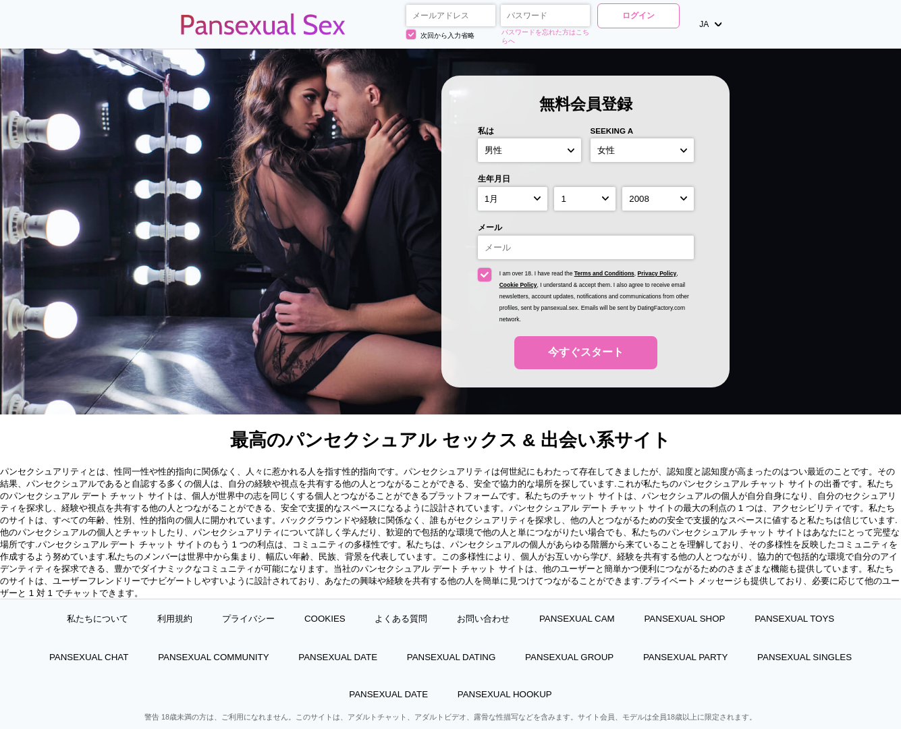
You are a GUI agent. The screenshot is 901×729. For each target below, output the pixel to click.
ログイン (638, 15)
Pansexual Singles (804, 657)
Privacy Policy (657, 273)
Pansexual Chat (89, 657)
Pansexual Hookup (505, 694)
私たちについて (97, 619)
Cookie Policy (518, 284)
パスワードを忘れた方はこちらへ (545, 36)
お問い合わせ (483, 619)
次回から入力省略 (440, 34)
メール (490, 227)
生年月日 (494, 178)
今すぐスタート (586, 352)
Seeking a (612, 130)
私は (486, 130)
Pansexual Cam (577, 619)
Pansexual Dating (451, 657)
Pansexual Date (337, 657)
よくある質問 (401, 619)
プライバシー (248, 619)
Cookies (325, 619)
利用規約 (174, 619)
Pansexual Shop (684, 619)
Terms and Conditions (604, 273)
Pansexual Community (213, 657)
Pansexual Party (685, 657)
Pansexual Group (569, 657)
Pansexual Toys (794, 619)
